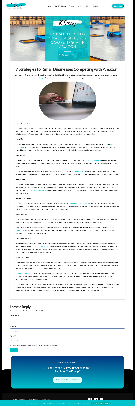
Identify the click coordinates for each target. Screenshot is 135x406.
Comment (15, 315)
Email (13, 336)
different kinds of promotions (79, 203)
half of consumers (94, 160)
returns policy (40, 246)
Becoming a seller (22, 273)
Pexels (25, 123)
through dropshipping (38, 190)
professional (79, 171)
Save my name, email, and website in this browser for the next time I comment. (34, 345)
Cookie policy (104, 403)
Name (13, 326)
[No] (133, 403)
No (97, 403)
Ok (92, 403)
